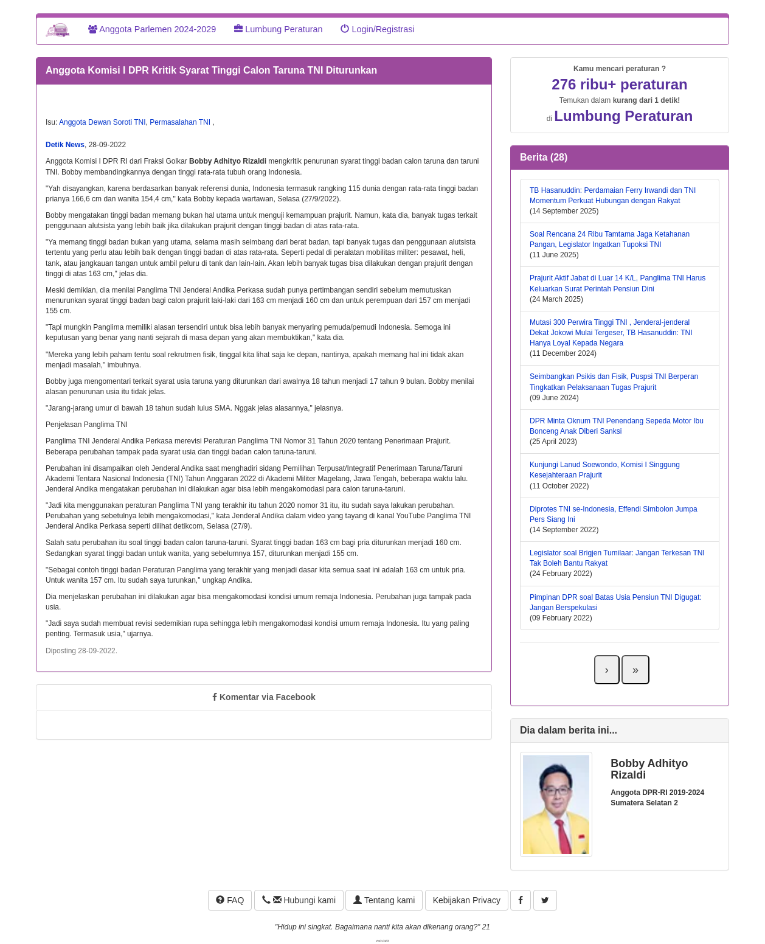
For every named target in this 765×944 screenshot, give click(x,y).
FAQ (230, 900)
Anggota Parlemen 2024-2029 (152, 29)
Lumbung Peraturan (278, 29)
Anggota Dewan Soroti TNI (102, 122)
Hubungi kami (299, 900)
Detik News (65, 145)
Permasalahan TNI (181, 122)
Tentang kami (384, 900)
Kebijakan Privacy (466, 900)
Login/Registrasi (377, 29)
